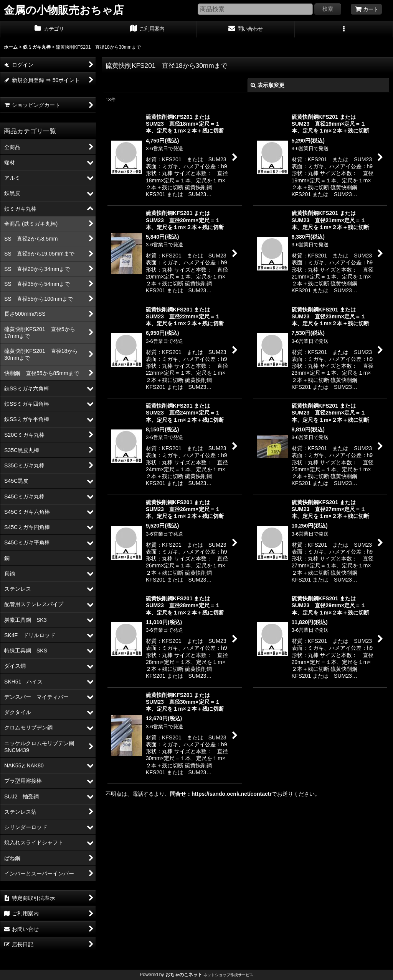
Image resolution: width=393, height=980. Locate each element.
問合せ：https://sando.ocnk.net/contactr (221, 794)
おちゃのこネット (183, 974)
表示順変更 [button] (267, 85)
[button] (344, 29)
